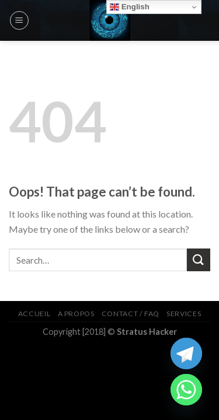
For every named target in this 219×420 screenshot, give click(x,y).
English (130, 7)
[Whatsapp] (186, 389)
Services (183, 313)
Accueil (34, 313)
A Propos (76, 313)
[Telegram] (186, 353)
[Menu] (19, 20)
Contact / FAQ (130, 313)
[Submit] (198, 260)
